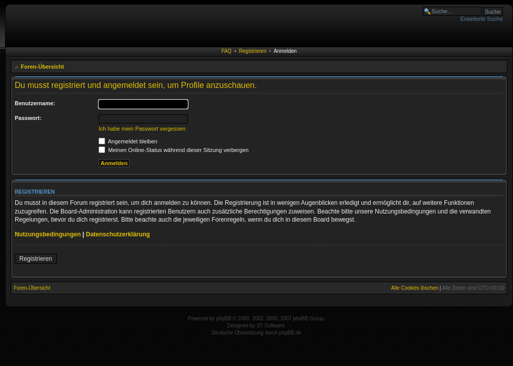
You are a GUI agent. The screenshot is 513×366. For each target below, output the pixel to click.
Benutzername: (35, 103)
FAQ (226, 51)
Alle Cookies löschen (414, 288)
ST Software (270, 325)
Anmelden (285, 51)
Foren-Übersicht (42, 67)
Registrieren (253, 51)
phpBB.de (290, 333)
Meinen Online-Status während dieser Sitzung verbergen (173, 150)
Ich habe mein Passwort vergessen (142, 129)
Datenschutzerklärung (118, 234)
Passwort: (28, 118)
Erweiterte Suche (481, 19)
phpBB (223, 318)
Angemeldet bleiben (128, 141)
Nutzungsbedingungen (48, 234)
